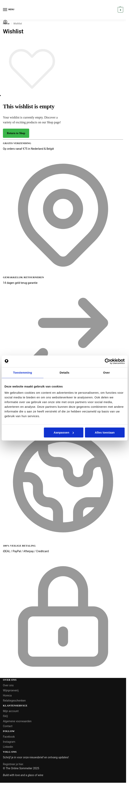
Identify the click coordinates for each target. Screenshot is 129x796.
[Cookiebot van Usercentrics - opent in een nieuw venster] (107, 361)
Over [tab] (106, 372)
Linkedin (8, 746)
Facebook (9, 736)
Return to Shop (16, 133)
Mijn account (10, 711)
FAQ (5, 716)
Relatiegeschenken (14, 700)
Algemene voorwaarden (17, 721)
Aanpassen (64, 432)
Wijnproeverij (10, 690)
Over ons (8, 685)
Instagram (9, 741)
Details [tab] (64, 372)
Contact (7, 726)
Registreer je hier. (13, 764)
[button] (120, 9)
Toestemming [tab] (22, 372)
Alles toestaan (105, 432)
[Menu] (9, 10)
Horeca (7, 695)
